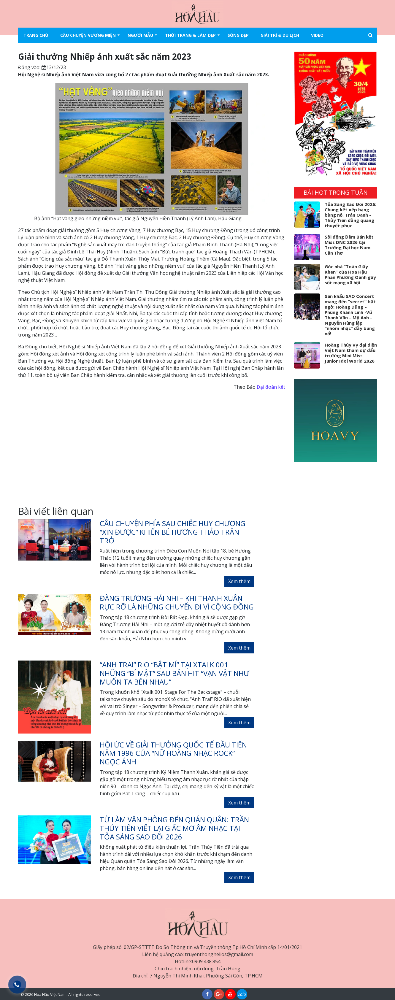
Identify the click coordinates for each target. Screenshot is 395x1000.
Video (317, 35)
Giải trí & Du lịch (280, 35)
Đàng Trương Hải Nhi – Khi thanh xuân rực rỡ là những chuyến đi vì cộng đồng (177, 602)
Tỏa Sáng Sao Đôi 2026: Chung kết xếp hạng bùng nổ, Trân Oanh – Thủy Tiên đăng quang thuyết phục (350, 214)
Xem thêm (239, 581)
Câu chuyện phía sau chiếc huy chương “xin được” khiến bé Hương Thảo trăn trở (172, 531)
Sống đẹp (238, 35)
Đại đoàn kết (271, 387)
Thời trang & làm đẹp (190, 35)
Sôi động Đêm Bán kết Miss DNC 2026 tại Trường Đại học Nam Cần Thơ (349, 245)
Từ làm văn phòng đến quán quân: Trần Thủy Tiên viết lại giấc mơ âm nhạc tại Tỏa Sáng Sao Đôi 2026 (174, 828)
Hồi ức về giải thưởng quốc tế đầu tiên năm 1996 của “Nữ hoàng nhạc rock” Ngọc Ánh (173, 753)
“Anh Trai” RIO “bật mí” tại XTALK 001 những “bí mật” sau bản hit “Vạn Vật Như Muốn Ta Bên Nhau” (174, 673)
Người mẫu (140, 35)
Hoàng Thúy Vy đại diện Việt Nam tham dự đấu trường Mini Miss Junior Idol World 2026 (351, 353)
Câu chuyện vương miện (88, 35)
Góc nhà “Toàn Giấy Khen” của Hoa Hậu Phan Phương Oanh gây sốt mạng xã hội (350, 274)
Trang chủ (35, 35)
